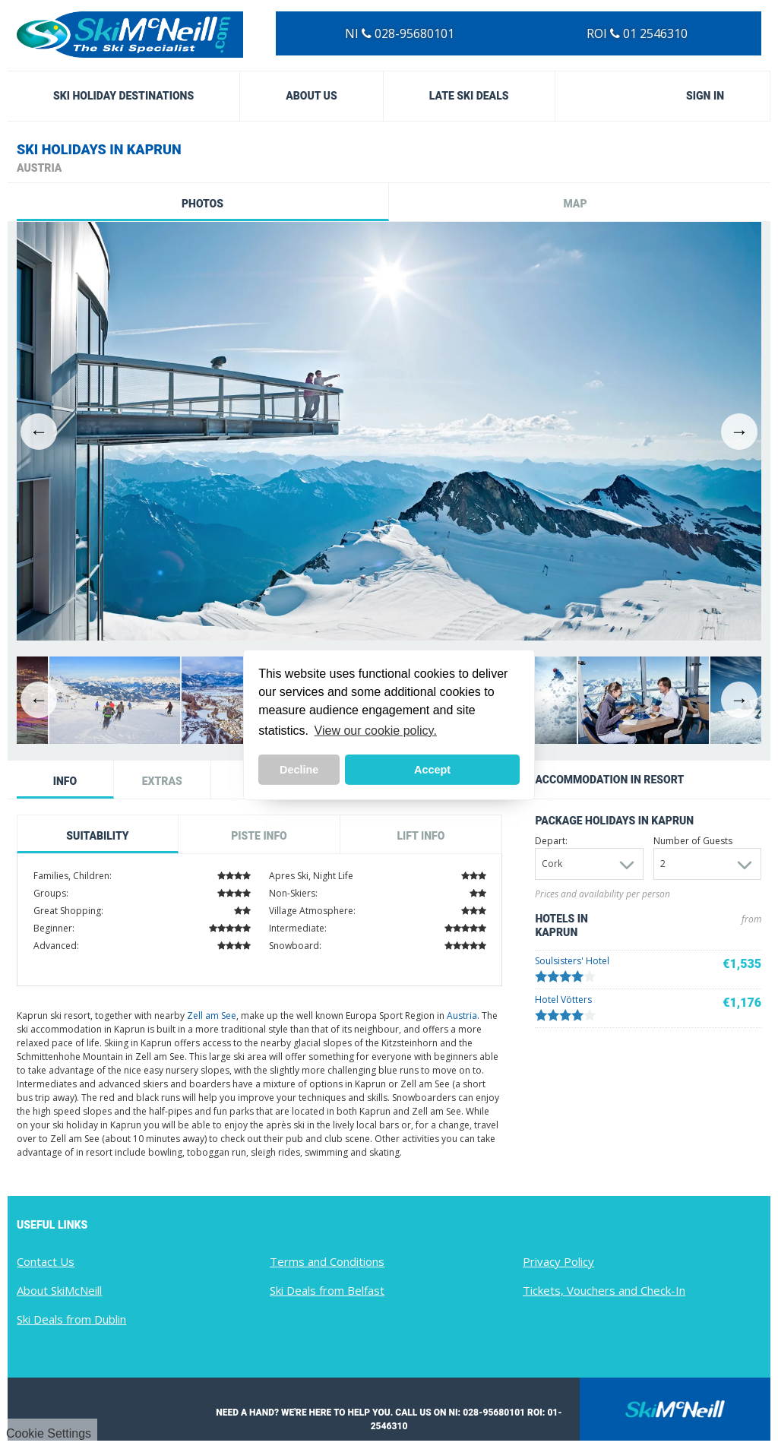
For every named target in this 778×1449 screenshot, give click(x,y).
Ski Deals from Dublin (71, 1319)
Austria (462, 1015)
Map (575, 204)
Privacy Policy (558, 1261)
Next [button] (739, 431)
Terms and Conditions (327, 1261)
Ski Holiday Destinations (123, 96)
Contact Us (45, 1261)
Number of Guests (692, 840)
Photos (202, 204)
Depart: (551, 840)
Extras (162, 781)
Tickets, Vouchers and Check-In (604, 1290)
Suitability (97, 836)
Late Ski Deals (469, 96)
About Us (311, 96)
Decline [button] (299, 770)
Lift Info (420, 836)
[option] (389, 431)
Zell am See (211, 1015)
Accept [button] (432, 770)
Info (65, 781)
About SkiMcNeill (59, 1290)
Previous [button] (39, 431)
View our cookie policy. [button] (376, 730)
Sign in (705, 96)
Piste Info (259, 836)
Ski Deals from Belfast (327, 1290)
